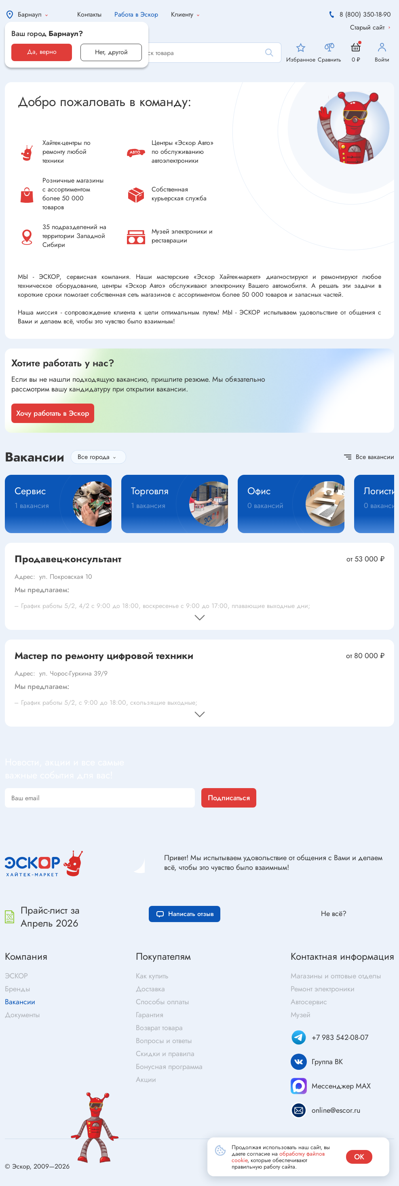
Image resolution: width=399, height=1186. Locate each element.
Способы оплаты (162, 1002)
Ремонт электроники (323, 989)
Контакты (89, 14)
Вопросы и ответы (164, 1040)
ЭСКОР (16, 976)
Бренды (17, 989)
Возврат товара (159, 1027)
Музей (300, 1015)
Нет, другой (111, 52)
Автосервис (309, 1002)
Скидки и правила (165, 1053)
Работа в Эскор (136, 14)
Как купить (152, 976)
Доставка (150, 989)
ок (359, 1157)
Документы (22, 1015)
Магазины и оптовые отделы (336, 976)
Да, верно (42, 51)
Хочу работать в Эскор (52, 413)
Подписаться (229, 798)
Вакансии (20, 1002)
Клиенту (187, 14)
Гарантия (149, 1015)
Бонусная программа (169, 1066)
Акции (146, 1079)
